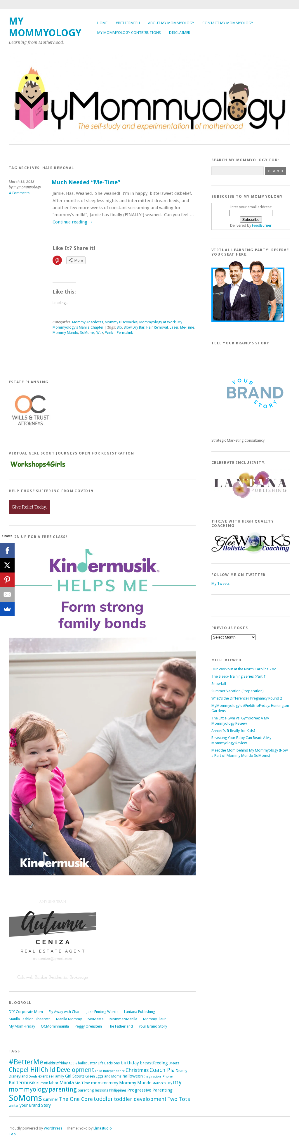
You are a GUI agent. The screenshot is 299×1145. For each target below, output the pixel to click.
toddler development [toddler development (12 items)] (140, 1099)
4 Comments (19, 193)
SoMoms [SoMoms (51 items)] (25, 1098)
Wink (109, 333)
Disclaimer (179, 32)
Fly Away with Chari (65, 1011)
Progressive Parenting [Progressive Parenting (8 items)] (150, 1090)
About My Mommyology (171, 23)
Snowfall (218, 683)
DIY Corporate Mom (26, 1011)
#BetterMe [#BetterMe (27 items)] (26, 1062)
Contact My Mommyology (227, 23)
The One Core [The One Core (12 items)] (76, 1099)
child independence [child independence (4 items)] (110, 1071)
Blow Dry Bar (134, 327)
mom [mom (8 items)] (96, 1082)
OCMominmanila (55, 1026)
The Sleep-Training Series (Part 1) (239, 676)
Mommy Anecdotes (87, 322)
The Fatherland (120, 1026)
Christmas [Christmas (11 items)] (137, 1070)
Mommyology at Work (157, 322)
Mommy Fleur (154, 1019)
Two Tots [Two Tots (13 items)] (178, 1099)
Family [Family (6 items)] (58, 1076)
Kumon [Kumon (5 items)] (42, 1083)
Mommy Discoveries (121, 322)
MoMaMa (96, 1019)
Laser (174, 327)
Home (102, 23)
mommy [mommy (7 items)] (110, 1082)
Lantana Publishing (139, 1011)
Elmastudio (102, 1128)
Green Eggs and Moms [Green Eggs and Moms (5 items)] (103, 1076)
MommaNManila (123, 1019)
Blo (119, 327)
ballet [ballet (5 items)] (82, 1063)
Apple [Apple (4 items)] (73, 1063)
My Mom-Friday (22, 1026)
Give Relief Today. (29, 506)
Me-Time (187, 327)
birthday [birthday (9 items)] (130, 1063)
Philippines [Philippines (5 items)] (117, 1090)
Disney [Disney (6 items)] (181, 1070)
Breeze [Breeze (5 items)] (174, 1063)
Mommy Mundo (65, 333)
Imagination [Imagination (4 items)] (152, 1076)
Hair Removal (157, 327)
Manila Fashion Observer (29, 1019)
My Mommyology (45, 27)
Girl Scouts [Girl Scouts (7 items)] (74, 1076)
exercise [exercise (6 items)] (45, 1076)
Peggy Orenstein (88, 1026)
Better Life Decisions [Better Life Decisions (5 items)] (104, 1063)
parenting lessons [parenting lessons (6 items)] (93, 1090)
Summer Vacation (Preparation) (237, 691)
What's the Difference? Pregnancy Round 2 (246, 698)
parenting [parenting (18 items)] (63, 1089)
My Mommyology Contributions (129, 32)
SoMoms (87, 333)
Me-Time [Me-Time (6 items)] (82, 1083)
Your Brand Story (153, 1026)
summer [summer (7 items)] (50, 1099)
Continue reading (73, 222)
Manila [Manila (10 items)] (66, 1082)
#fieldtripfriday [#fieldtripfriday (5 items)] (56, 1063)
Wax (99, 333)
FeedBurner (262, 225)
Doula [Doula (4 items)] (33, 1076)
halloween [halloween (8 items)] (132, 1076)
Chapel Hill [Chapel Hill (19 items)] (24, 1069)
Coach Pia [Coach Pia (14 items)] (162, 1070)
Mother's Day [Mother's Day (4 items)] (162, 1083)
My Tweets (220, 583)
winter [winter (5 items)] (14, 1106)
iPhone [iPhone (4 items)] (167, 1076)
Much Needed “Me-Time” (85, 182)
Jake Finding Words (102, 1011)
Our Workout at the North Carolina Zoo (244, 669)
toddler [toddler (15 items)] (103, 1099)
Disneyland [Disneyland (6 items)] (18, 1076)
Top (12, 1134)
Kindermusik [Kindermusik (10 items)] (22, 1082)
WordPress (53, 1128)
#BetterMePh (128, 23)
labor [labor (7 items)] (53, 1082)
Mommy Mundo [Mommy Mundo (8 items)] (135, 1082)
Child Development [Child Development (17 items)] (67, 1069)
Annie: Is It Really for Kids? (233, 730)
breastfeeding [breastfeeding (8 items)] (154, 1063)
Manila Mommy (69, 1019)
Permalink (125, 333)
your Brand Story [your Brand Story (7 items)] (35, 1105)
